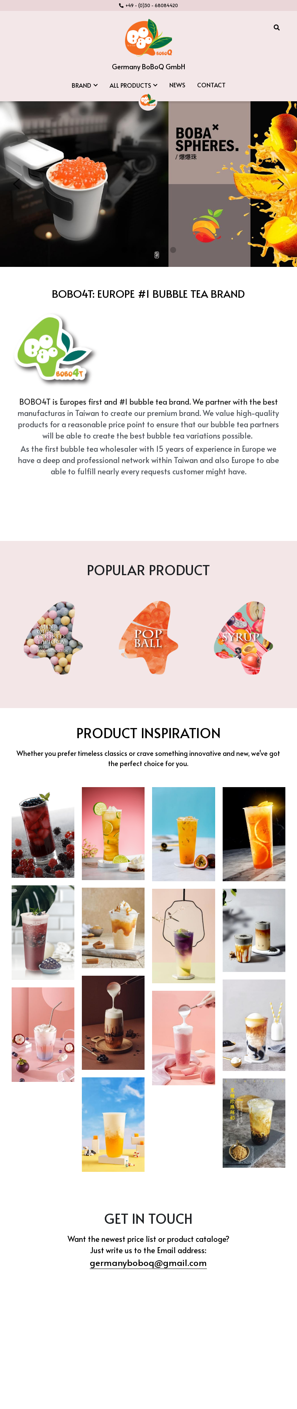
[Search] (277, 27)
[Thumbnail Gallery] (43, 807)
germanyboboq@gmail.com (148, 1237)
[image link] (148, 37)
